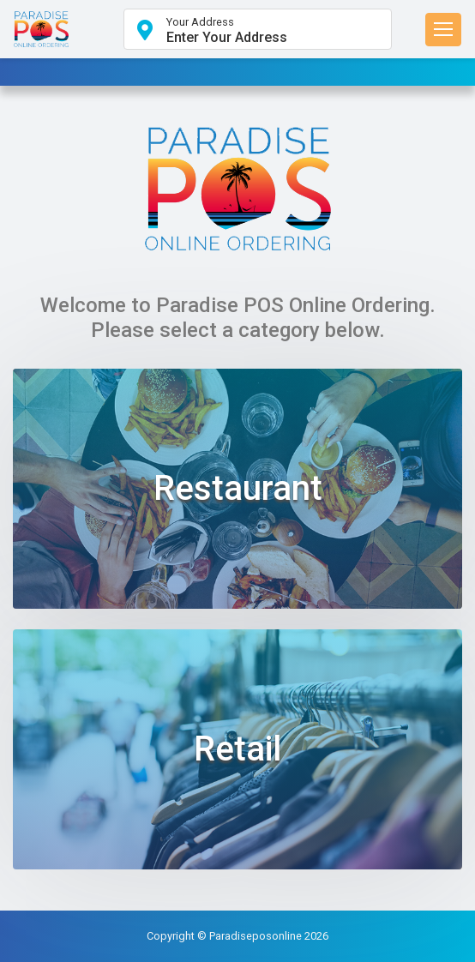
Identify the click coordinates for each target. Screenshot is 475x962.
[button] (257, 29)
